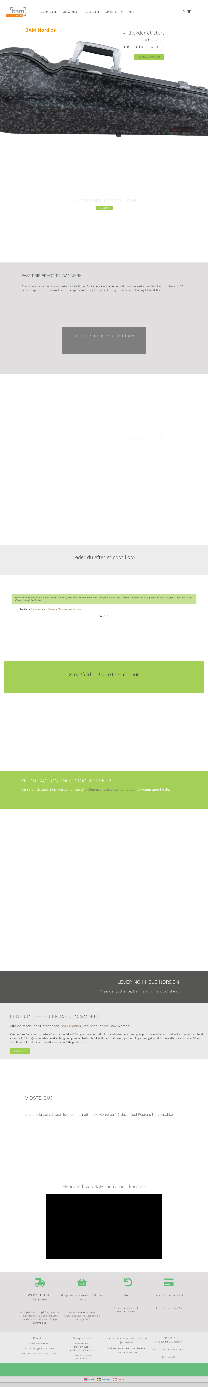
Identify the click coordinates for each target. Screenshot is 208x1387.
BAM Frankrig (71, 1026)
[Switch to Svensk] (158, 4)
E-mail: (28, 1348)
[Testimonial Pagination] (101, 616)
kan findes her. (186, 1034)
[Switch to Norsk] (151, 4)
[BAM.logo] (16, 8)
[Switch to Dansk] (165, 4)
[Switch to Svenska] (104, 1379)
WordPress (174, 1357)
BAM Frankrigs (128, 1338)
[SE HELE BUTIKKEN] (149, 57)
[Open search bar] (183, 11)
